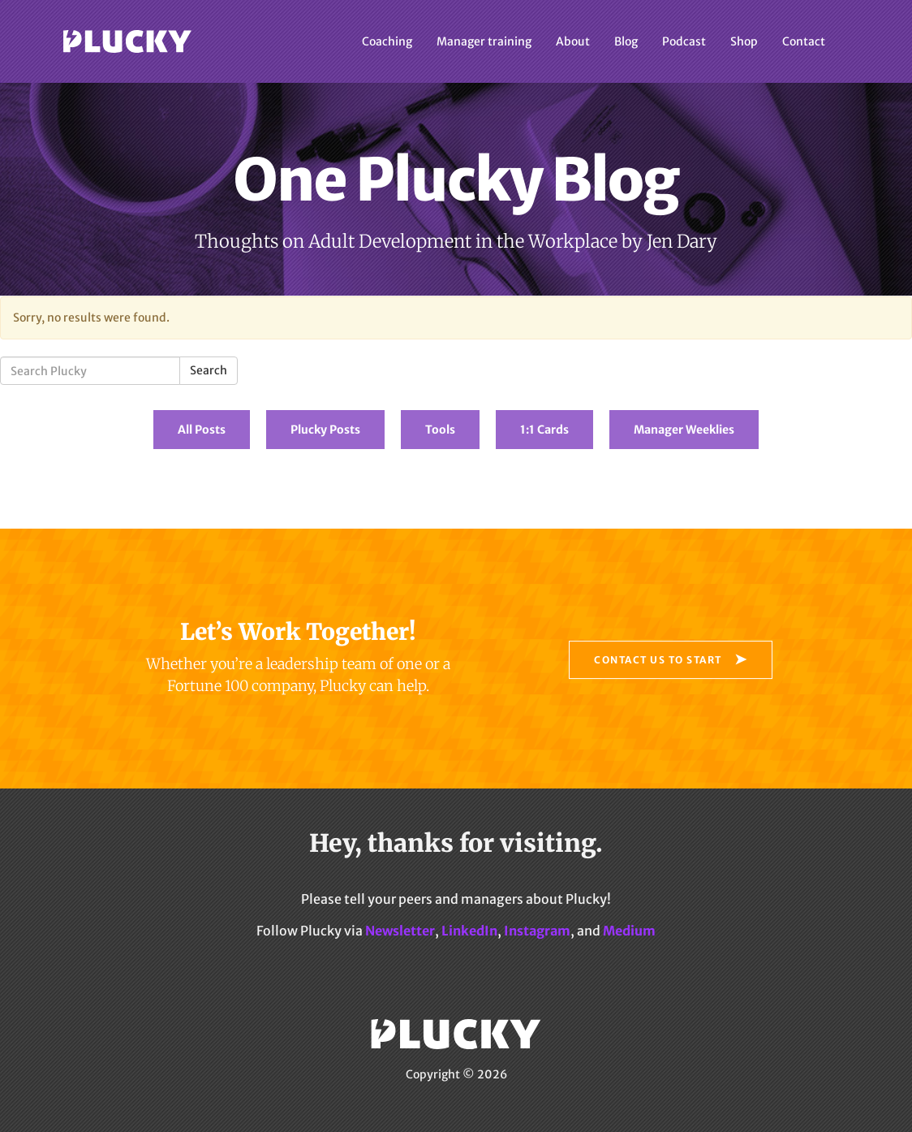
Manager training (484, 41)
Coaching (387, 41)
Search (208, 370)
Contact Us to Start (658, 660)
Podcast (684, 41)
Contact (803, 41)
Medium (629, 930)
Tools (440, 429)
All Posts (202, 429)
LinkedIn (469, 930)
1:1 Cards (544, 429)
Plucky (127, 41)
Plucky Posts (325, 429)
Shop (744, 41)
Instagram (537, 930)
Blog (626, 41)
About (573, 41)
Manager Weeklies (684, 429)
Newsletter (400, 930)
